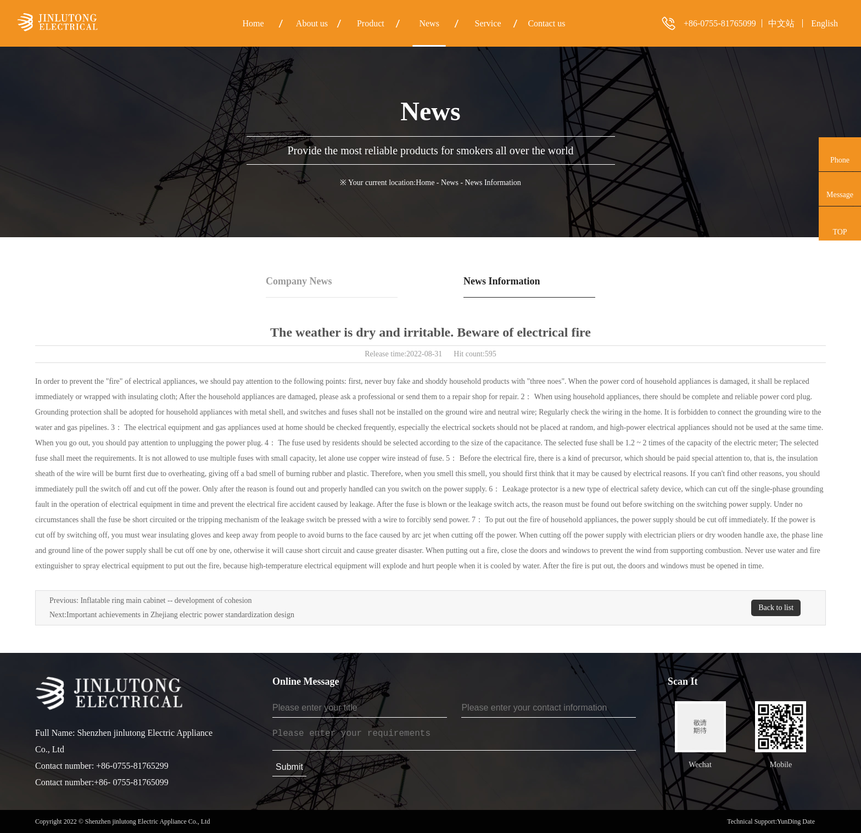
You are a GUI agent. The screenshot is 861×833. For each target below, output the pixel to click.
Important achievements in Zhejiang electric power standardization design (180, 615)
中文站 (781, 23)
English (824, 23)
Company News (299, 281)
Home (425, 182)
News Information (501, 281)
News (450, 182)
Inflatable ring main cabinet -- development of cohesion (165, 600)
